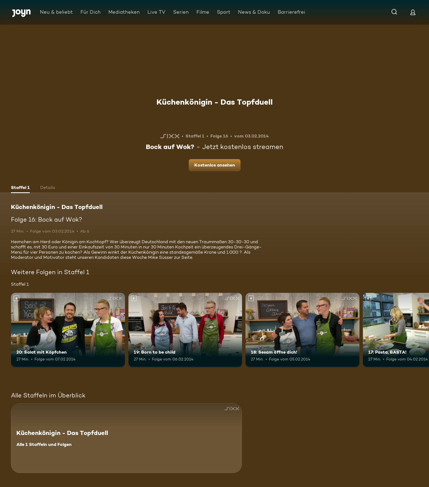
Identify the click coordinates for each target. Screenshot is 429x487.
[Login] (413, 12)
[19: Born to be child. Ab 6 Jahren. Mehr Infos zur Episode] (185, 330)
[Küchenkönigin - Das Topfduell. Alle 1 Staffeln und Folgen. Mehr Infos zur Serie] (126, 438)
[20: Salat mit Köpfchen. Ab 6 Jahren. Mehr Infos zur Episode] (68, 330)
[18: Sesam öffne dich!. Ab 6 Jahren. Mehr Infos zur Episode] (302, 330)
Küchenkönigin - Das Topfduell (214, 102)
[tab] (20, 188)
